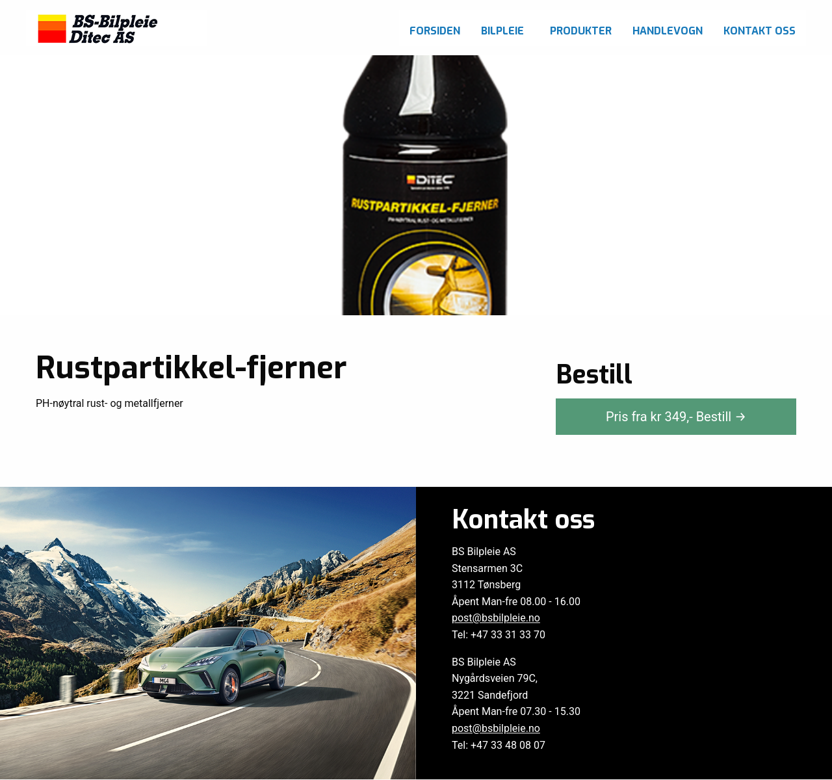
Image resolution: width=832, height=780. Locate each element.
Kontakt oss (759, 31)
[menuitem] (435, 28)
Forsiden (435, 31)
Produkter (581, 31)
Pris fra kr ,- (676, 416)
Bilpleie (502, 31)
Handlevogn (667, 31)
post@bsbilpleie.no (496, 618)
